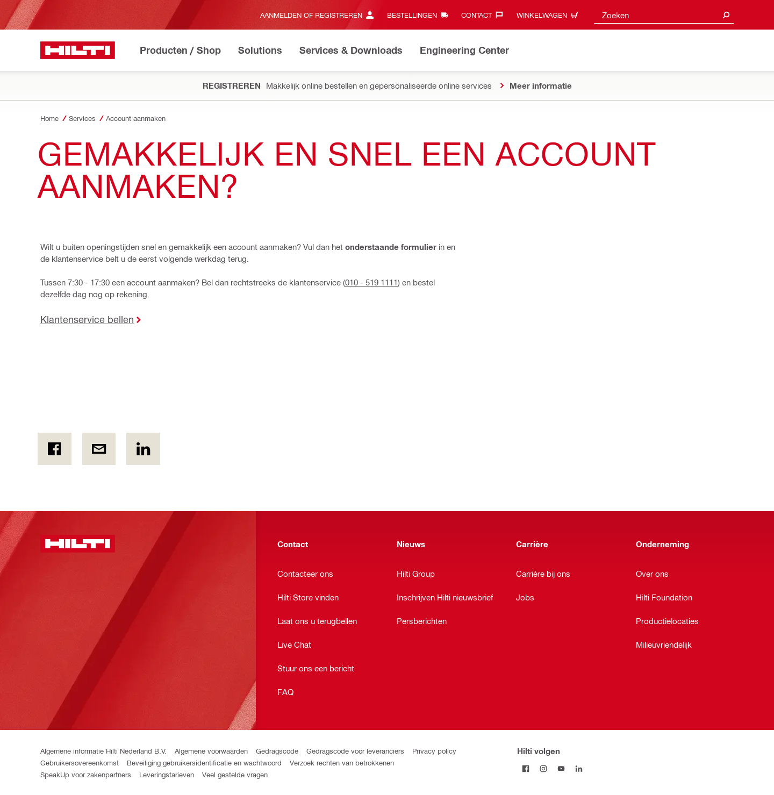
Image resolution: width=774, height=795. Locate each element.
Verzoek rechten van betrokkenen (342, 762)
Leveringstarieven (166, 774)
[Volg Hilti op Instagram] (544, 768)
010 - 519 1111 (371, 282)
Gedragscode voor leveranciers (355, 751)
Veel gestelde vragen (235, 774)
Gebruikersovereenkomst (79, 762)
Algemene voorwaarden (211, 751)
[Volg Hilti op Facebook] (526, 768)
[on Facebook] (54, 449)
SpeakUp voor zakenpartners (85, 774)
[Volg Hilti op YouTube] (561, 768)
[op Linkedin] (143, 449)
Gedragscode (277, 751)
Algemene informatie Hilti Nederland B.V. (103, 751)
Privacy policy (434, 751)
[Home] (77, 50)
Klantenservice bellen (87, 319)
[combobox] (664, 15)
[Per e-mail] (99, 449)
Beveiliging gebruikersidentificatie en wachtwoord (204, 762)
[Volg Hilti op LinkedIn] (579, 768)
